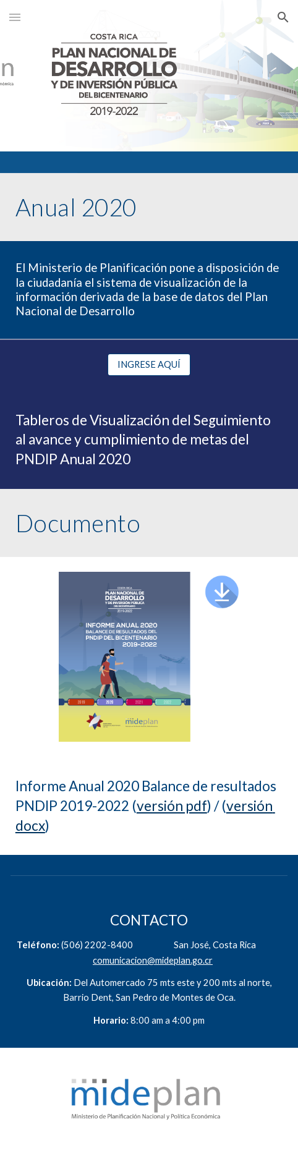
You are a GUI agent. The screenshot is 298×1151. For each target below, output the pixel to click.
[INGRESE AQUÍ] (149, 364)
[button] (15, 17)
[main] (149, 207)
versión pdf (172, 805)
